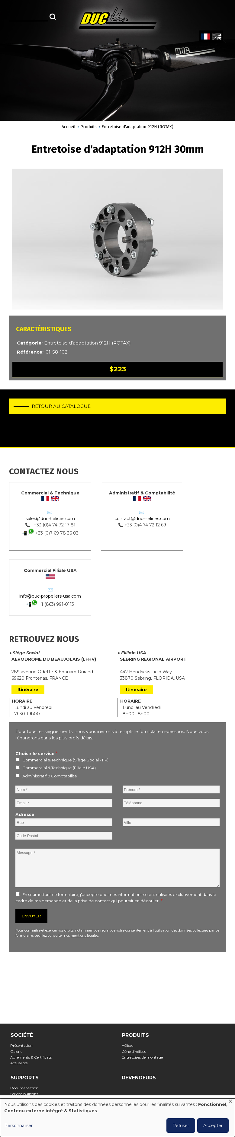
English (216, 37)
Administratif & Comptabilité (49, 775)
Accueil (69, 126)
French (205, 37)
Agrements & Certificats (33, 1057)
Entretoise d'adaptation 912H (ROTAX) (137, 126)
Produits (88, 126)
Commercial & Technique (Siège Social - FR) (65, 759)
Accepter (213, 1125)
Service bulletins (26, 1093)
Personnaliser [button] (18, 1125)
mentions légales (84, 935)
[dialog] (117, 1117)
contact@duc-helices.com (142, 518)
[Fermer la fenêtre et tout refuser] (230, 1102)
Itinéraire (28, 689)
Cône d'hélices (136, 1051)
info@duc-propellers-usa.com (50, 596)
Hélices (129, 1045)
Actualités (20, 1063)
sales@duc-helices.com (50, 518)
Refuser (180, 1125)
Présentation (23, 1045)
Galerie (18, 1051)
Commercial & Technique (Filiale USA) (59, 767)
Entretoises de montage (144, 1057)
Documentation (26, 1088)
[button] (117, 239)
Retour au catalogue (61, 406)
